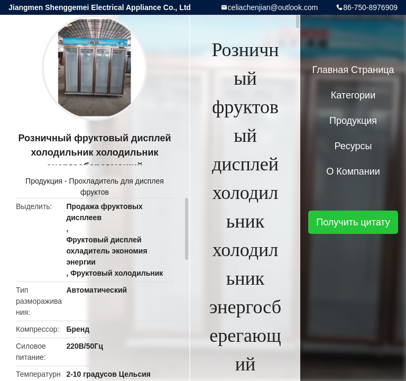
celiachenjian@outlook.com (273, 7)
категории (353, 95)
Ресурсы (353, 146)
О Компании (353, 171)
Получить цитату (353, 222)
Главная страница (353, 70)
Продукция (43, 181)
